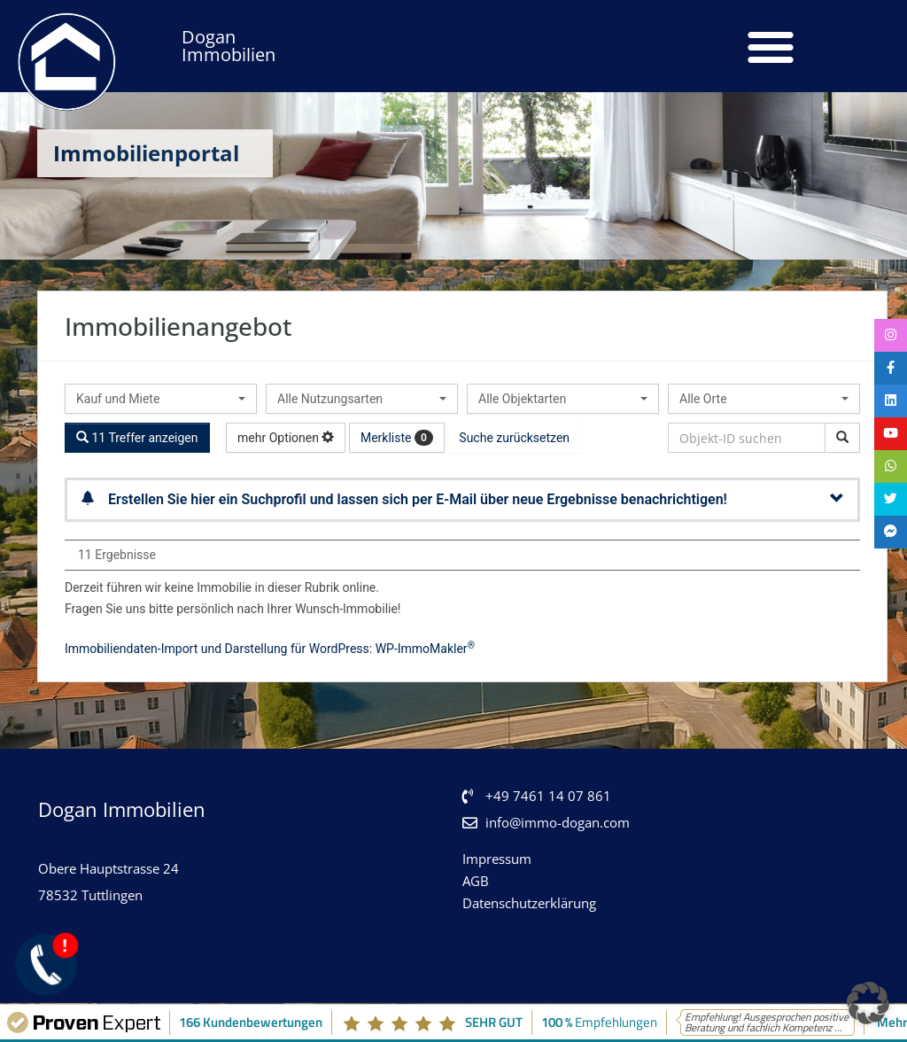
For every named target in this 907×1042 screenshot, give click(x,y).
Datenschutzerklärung (529, 903)
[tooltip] (889, 336)
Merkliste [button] (396, 438)
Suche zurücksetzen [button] (514, 438)
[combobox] (161, 399)
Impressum (496, 858)
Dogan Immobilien (228, 45)
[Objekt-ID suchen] (842, 438)
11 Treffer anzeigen (137, 438)
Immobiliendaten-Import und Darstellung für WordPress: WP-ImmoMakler (270, 649)
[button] (770, 46)
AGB (475, 881)
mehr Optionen (285, 438)
